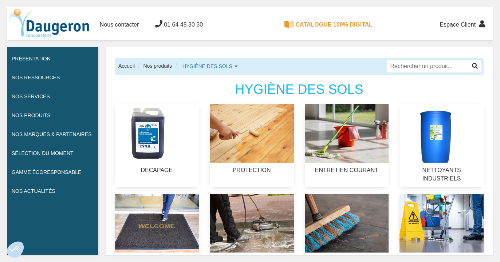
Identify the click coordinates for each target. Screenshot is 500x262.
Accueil (126, 66)
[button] (15, 249)
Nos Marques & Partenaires (52, 134)
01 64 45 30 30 (179, 24)
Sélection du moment (43, 153)
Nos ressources (36, 77)
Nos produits (157, 66)
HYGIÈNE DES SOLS (207, 66)
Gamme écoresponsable (46, 172)
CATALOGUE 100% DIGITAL (328, 24)
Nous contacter (119, 24)
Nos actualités (33, 191)
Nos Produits (31, 115)
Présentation (31, 58)
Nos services (31, 96)
